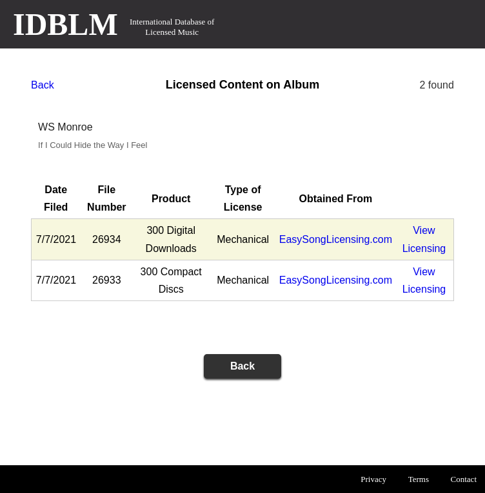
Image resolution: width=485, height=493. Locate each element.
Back (42, 84)
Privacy (373, 479)
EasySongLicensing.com (335, 239)
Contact (464, 479)
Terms (418, 479)
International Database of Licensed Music (172, 27)
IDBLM (65, 24)
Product (171, 198)
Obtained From (335, 198)
